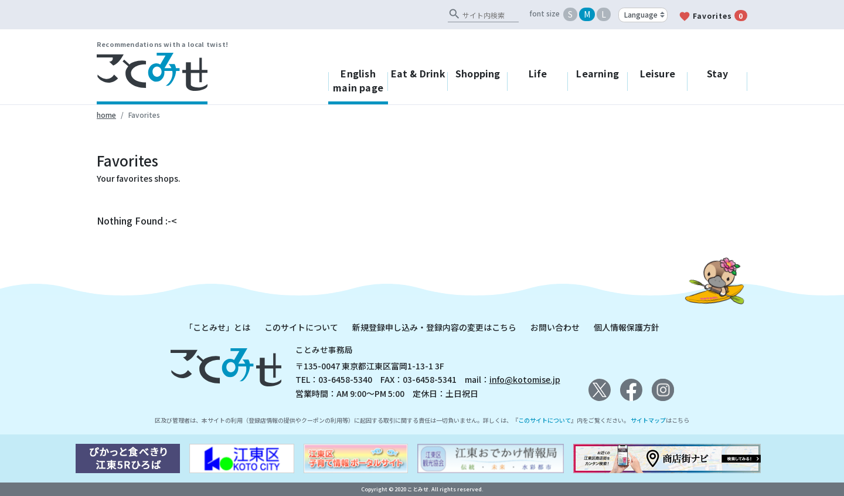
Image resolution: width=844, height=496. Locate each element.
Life (538, 73)
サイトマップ (648, 420)
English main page (358, 80)
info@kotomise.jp (524, 379)
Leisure (657, 73)
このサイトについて (301, 327)
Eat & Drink (418, 73)
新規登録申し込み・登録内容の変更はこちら (434, 327)
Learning (597, 73)
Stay (718, 73)
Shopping (478, 73)
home (106, 115)
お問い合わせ (555, 327)
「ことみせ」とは (217, 327)
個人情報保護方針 (626, 327)
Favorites (713, 16)
